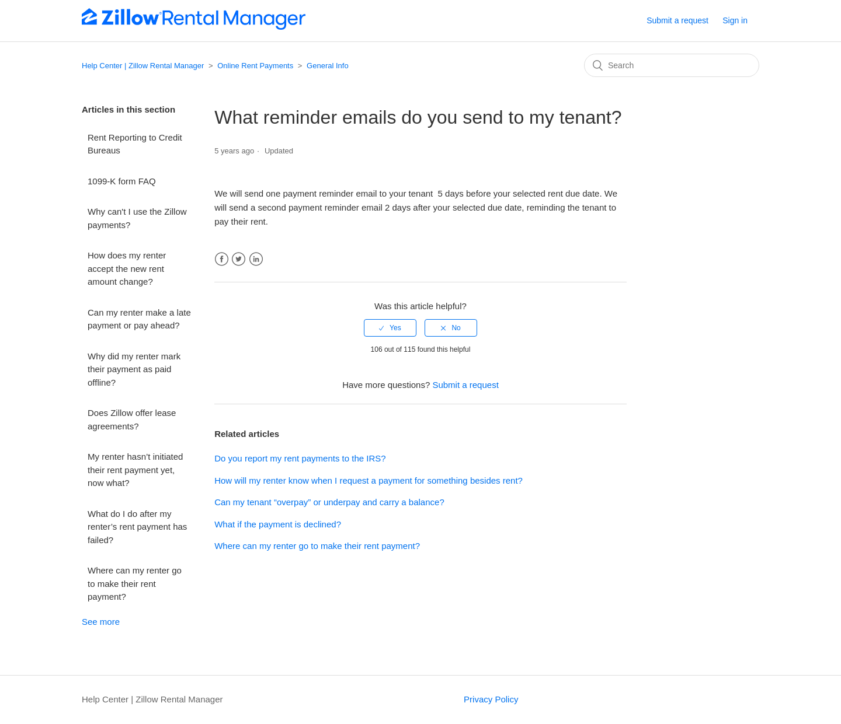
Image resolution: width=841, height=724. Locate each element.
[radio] (390, 328)
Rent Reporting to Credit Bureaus (135, 144)
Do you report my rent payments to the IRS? (299, 458)
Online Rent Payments (255, 65)
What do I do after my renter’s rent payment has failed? (137, 527)
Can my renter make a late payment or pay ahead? (139, 319)
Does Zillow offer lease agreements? (132, 419)
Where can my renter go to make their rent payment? (135, 583)
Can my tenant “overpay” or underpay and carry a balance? (329, 502)
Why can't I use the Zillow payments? (137, 218)
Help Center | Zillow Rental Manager (143, 65)
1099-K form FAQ (122, 181)
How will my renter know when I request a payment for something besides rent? (368, 480)
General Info (328, 65)
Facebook (221, 259)
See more (101, 622)
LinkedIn (256, 259)
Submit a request (677, 20)
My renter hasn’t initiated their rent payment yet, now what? (135, 470)
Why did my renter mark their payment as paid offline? (134, 369)
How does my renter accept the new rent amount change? (127, 268)
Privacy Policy (491, 699)
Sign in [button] (735, 20)
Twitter (238, 259)
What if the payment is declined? (277, 524)
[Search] (671, 65)
